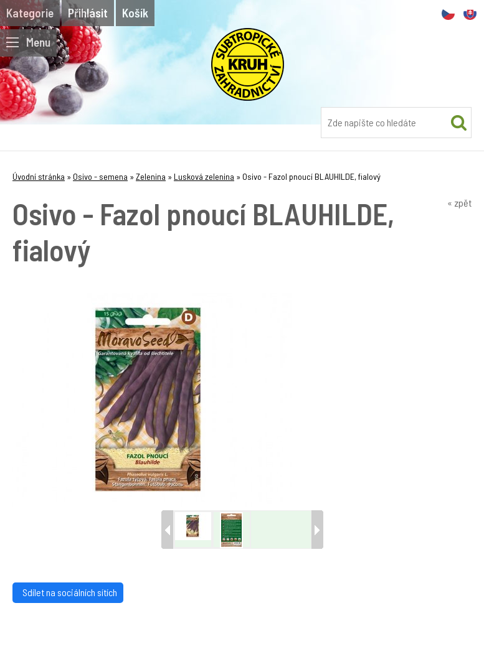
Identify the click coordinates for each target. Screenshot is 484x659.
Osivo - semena (100, 176)
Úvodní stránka (38, 176)
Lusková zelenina (204, 176)
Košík (135, 13)
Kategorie (30, 13)
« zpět (459, 202)
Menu (28, 42)
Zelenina (151, 176)
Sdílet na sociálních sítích (68, 592)
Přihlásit (88, 13)
